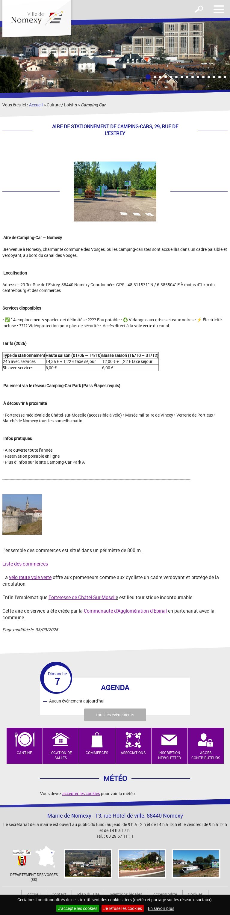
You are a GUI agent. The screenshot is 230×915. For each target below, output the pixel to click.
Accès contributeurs (205, 755)
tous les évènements (115, 714)
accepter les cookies (81, 793)
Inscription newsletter (169, 755)
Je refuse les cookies (122, 908)
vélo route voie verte (30, 577)
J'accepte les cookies (77, 908)
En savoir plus (161, 908)
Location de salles (60, 755)
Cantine (24, 752)
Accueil (36, 105)
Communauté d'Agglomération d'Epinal (125, 611)
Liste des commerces (25, 563)
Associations (133, 752)
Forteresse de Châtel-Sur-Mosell (82, 597)
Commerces (97, 752)
